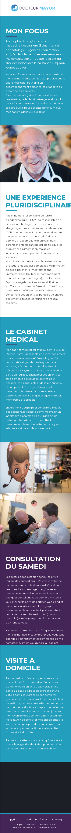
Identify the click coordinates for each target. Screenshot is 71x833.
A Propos (18, 824)
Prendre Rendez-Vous (24, 827)
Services (31, 824)
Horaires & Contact (48, 827)
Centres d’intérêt (47, 824)
